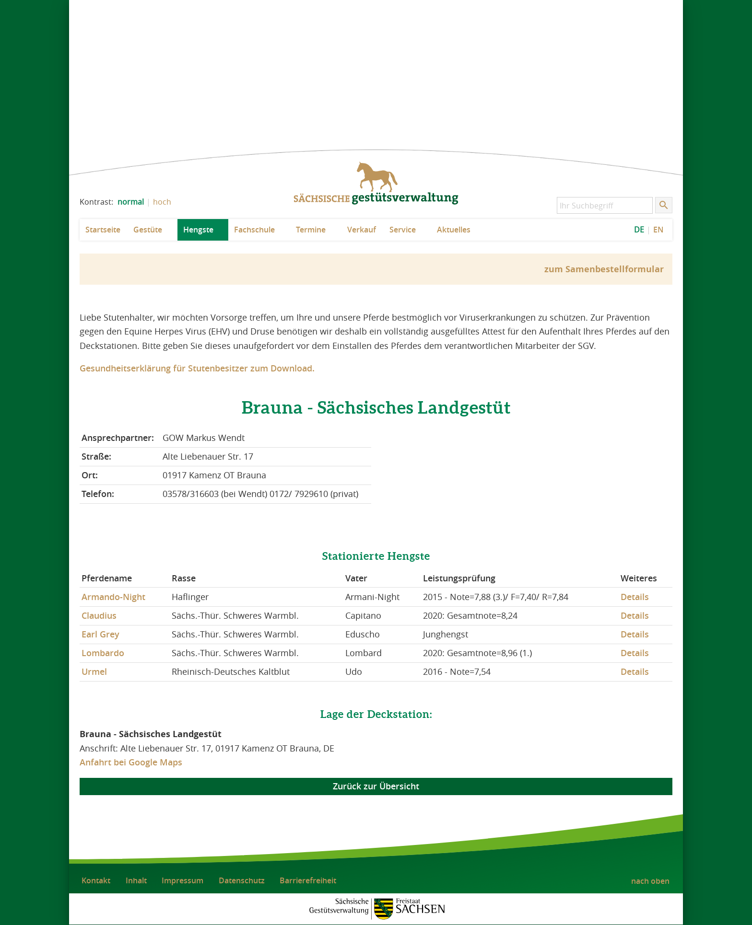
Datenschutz (242, 880)
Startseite (102, 229)
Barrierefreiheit (308, 880)
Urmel (94, 671)
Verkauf (361, 229)
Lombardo (103, 653)
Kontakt (96, 880)
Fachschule (254, 229)
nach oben (650, 881)
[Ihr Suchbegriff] (605, 205)
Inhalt (136, 880)
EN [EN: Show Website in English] (658, 229)
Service (402, 229)
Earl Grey (100, 634)
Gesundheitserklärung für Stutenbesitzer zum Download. (197, 368)
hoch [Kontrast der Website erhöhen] (162, 202)
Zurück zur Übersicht (376, 786)
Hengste (198, 229)
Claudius (99, 615)
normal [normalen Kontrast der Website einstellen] (131, 202)
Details (635, 596)
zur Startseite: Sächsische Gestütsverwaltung (376, 183)
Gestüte (147, 229)
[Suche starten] (663, 205)
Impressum (182, 880)
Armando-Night (113, 596)
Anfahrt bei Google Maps (131, 762)
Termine (311, 229)
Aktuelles (453, 229)
